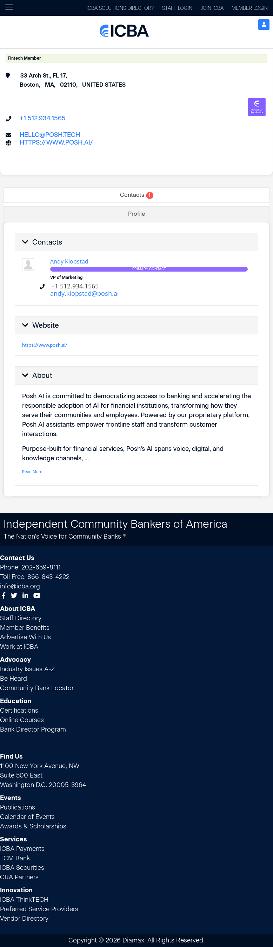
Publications (17, 807)
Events (10, 798)
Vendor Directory (24, 918)
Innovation (16, 890)
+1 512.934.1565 (43, 118)
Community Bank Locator (37, 688)
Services (13, 839)
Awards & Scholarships (33, 826)
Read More (32, 471)
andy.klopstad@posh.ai (84, 293)
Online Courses (22, 720)
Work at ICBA (19, 647)
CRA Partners (19, 877)
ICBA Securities (22, 868)
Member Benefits (24, 628)
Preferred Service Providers (39, 909)
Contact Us (17, 558)
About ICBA (17, 609)
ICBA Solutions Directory (120, 8)
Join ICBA (212, 8)
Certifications (19, 710)
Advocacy (15, 659)
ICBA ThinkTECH (24, 899)
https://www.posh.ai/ (56, 142)
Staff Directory (20, 618)
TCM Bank (15, 858)
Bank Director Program (33, 729)
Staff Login (177, 8)
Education (15, 701)
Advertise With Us (25, 637)
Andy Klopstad (69, 261)
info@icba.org (20, 586)
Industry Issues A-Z (27, 669)
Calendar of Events (27, 817)
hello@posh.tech (50, 135)
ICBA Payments (22, 849)
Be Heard (13, 678)
